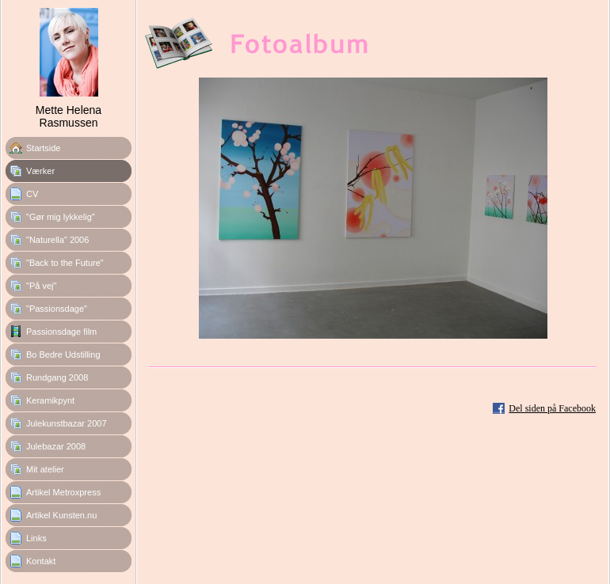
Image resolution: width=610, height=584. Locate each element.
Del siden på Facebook (552, 408)
